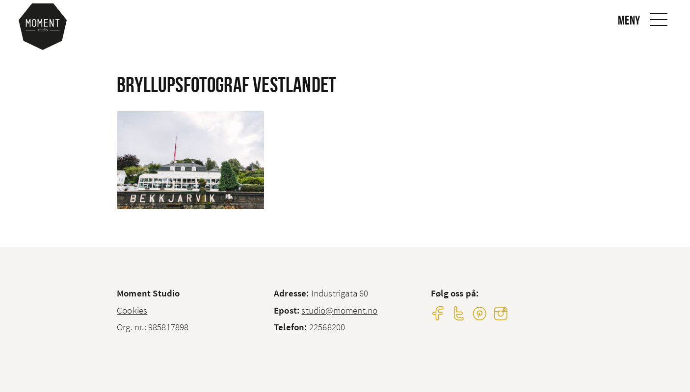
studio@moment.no (339, 310)
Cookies (132, 310)
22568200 (327, 327)
